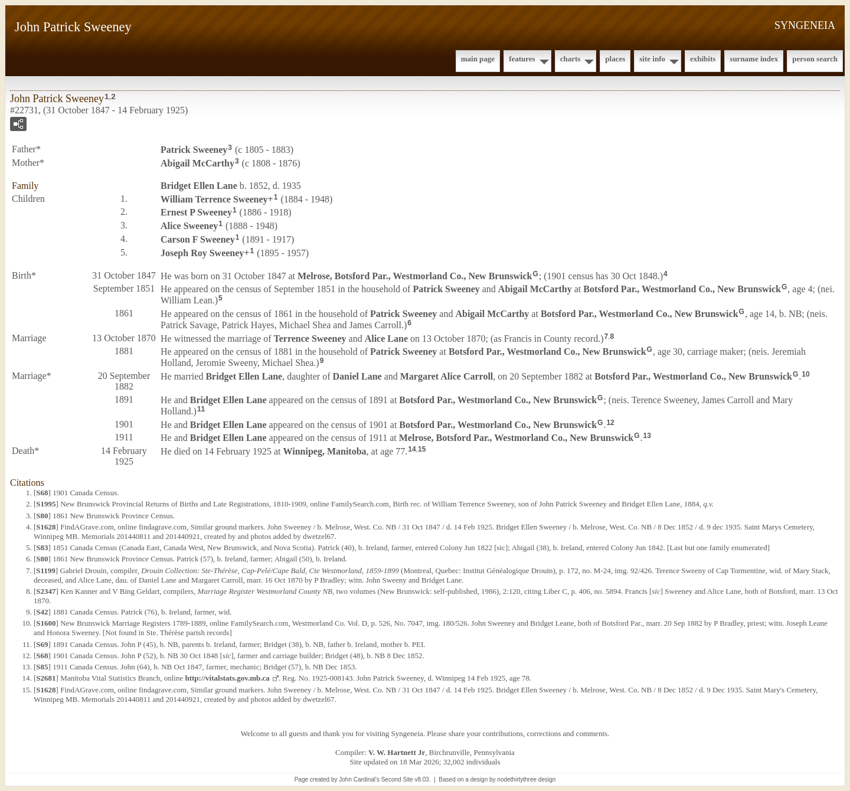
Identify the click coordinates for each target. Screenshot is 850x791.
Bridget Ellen (199, 186)
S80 (42, 515)
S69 (42, 644)
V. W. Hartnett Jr (396, 752)
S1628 (45, 526)
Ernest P (196, 212)
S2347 (45, 591)
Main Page (478, 58)
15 (422, 449)
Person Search (815, 58)
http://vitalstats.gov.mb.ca (227, 678)
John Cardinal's (359, 779)
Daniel (357, 376)
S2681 (45, 678)
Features (522, 58)
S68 (42, 492)
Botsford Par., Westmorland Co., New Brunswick (682, 289)
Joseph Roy (202, 253)
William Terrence (214, 199)
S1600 (45, 623)
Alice (189, 226)
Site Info (652, 58)
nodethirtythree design (526, 779)
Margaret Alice (446, 376)
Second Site (397, 779)
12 (610, 423)
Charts (570, 58)
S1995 (45, 503)
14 (412, 449)
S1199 (45, 570)
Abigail (197, 163)
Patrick (194, 150)
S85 (42, 666)
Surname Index (754, 58)
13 (647, 436)
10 (805, 374)
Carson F (198, 239)
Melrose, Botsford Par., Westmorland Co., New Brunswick (415, 275)
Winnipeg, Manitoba (325, 451)
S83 (42, 547)
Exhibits (702, 58)
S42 (42, 611)
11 (201, 409)
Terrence (309, 338)
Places (615, 58)
